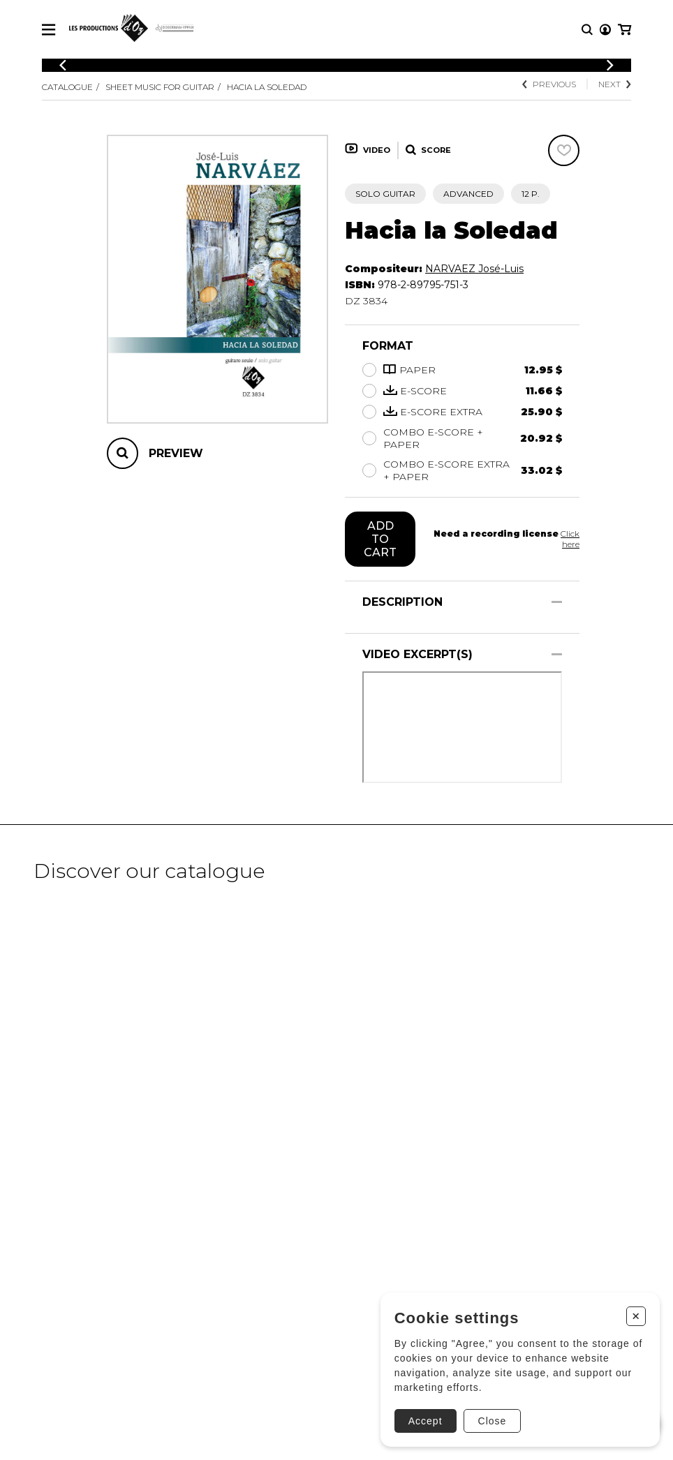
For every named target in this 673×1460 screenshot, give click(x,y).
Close (492, 1421)
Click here (570, 538)
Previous (549, 84)
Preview (176, 453)
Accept (425, 1421)
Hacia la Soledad (266, 87)
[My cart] (624, 29)
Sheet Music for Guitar (159, 87)
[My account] (605, 29)
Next (614, 84)
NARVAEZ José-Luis (474, 268)
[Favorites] (563, 150)
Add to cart (380, 539)
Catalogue (67, 87)
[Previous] (62, 65)
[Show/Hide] (557, 602)
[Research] (587, 29)
